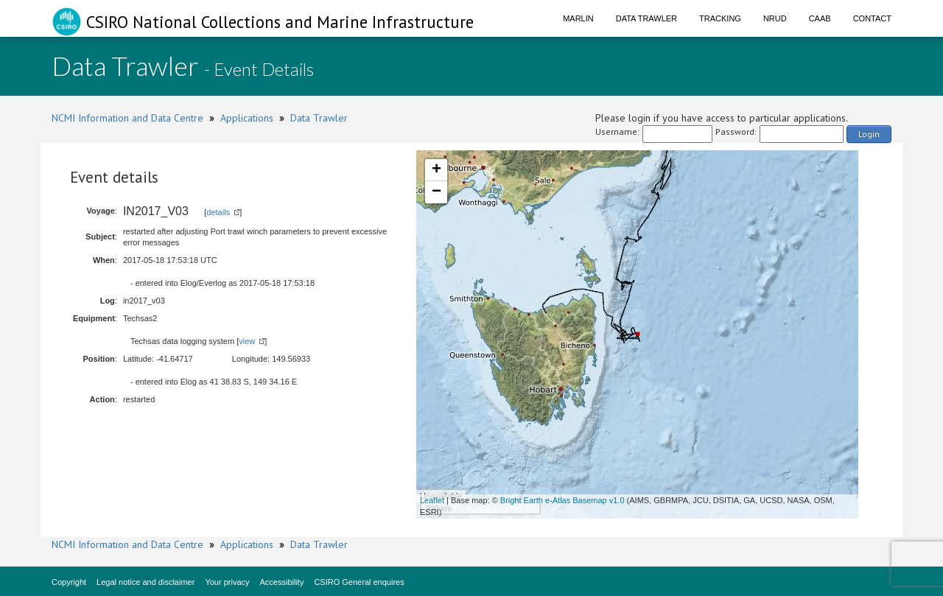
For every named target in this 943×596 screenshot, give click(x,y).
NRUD (775, 18)
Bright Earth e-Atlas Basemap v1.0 (562, 500)
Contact (872, 18)
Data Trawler (646, 18)
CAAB (820, 18)
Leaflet (432, 500)
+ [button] (436, 170)
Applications (246, 118)
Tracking (720, 18)
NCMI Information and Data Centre (127, 118)
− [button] (436, 192)
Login (869, 133)
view (247, 341)
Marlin (578, 18)
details (218, 212)
